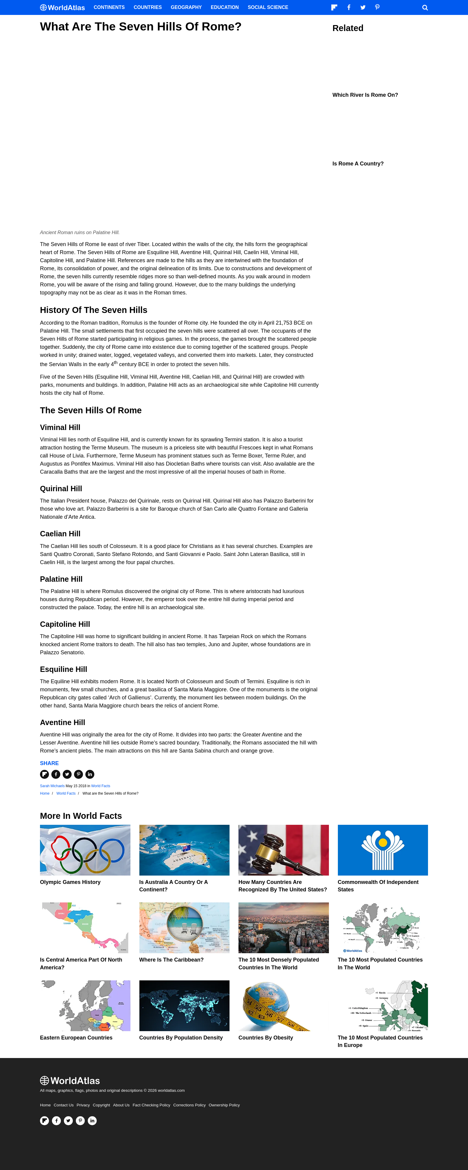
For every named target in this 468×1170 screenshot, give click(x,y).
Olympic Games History (70, 882)
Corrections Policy (189, 1105)
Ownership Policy (224, 1105)
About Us (121, 1105)
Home (45, 1105)
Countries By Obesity (265, 1038)
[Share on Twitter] (67, 774)
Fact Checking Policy (151, 1105)
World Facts (100, 786)
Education (225, 7)
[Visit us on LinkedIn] (92, 1120)
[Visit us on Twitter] (68, 1120)
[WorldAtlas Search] (425, 7)
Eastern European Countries (76, 1038)
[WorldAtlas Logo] (64, 7)
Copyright (101, 1105)
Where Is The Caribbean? (171, 960)
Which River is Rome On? (365, 95)
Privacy (83, 1105)
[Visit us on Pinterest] (80, 1120)
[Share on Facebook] (55, 774)
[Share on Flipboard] (44, 774)
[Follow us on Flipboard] (44, 1120)
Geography (186, 7)
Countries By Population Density (181, 1038)
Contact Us (64, 1105)
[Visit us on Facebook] (56, 1120)
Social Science (268, 7)
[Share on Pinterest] (78, 774)
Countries (148, 7)
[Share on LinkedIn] (89, 774)
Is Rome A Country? (358, 164)
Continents (109, 7)
